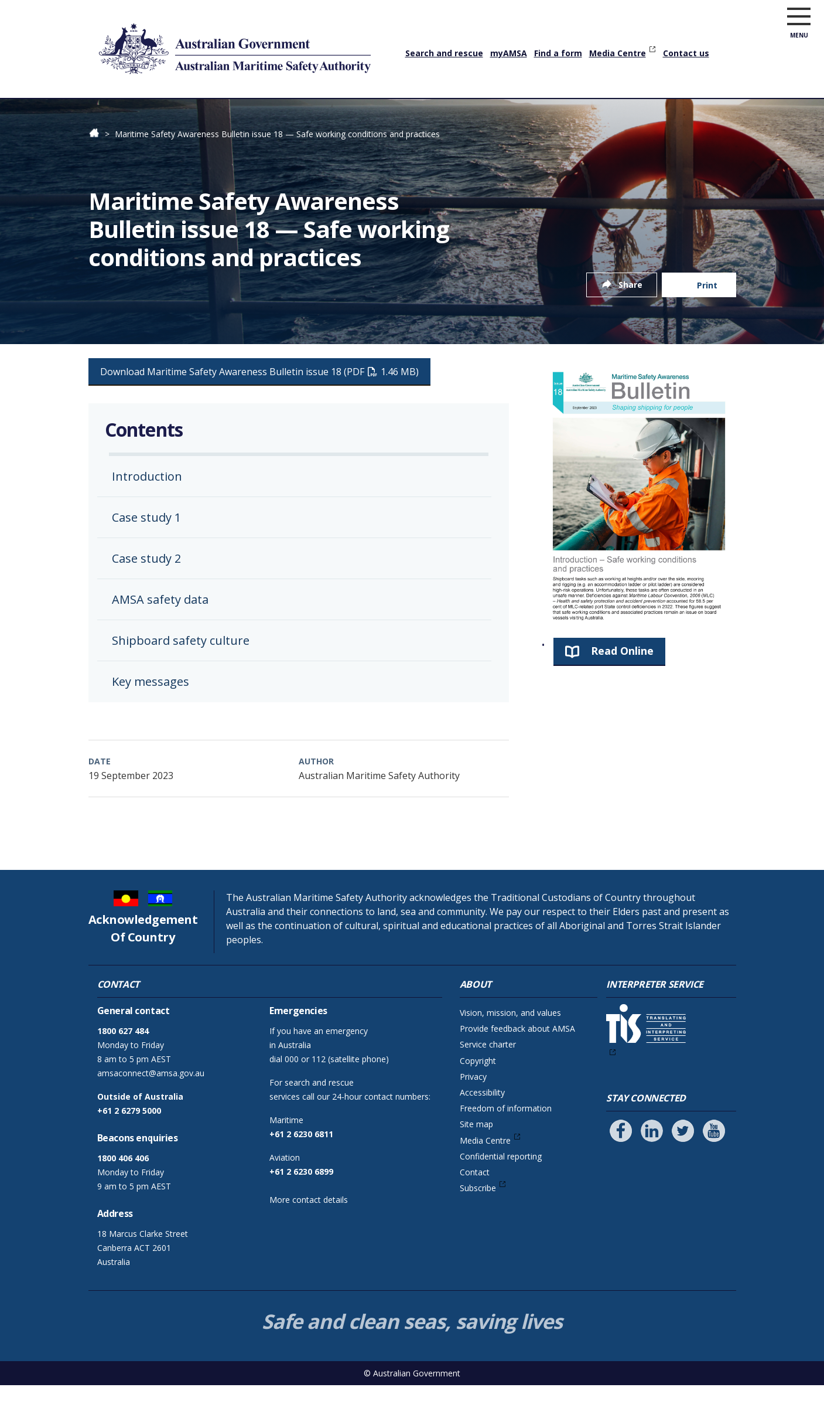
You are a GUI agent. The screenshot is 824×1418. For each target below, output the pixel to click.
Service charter (488, 1077)
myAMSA (508, 53)
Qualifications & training (179, 114)
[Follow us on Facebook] (621, 1163)
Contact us (686, 53)
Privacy (473, 1109)
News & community (609, 114)
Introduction (147, 509)
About (682, 114)
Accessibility (482, 1125)
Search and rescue (444, 53)
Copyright (478, 1093)
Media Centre (617, 53)
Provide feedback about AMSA (517, 1061)
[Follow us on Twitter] (683, 1163)
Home (101, 104)
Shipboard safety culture (180, 673)
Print (707, 318)
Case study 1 (146, 550)
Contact (475, 1204)
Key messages (150, 714)
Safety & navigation (399, 114)
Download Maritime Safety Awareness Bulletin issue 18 (259, 404)
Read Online (622, 683)
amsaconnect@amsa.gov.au (150, 1105)
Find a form (558, 53)
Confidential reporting (501, 1189)
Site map (476, 1156)
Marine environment (504, 114)
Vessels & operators (294, 114)
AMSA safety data (160, 632)
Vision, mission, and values (510, 1045)
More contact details (308, 1232)
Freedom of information (506, 1141)
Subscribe (478, 1220)
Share (630, 317)
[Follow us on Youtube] (714, 1163)
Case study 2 (146, 591)
